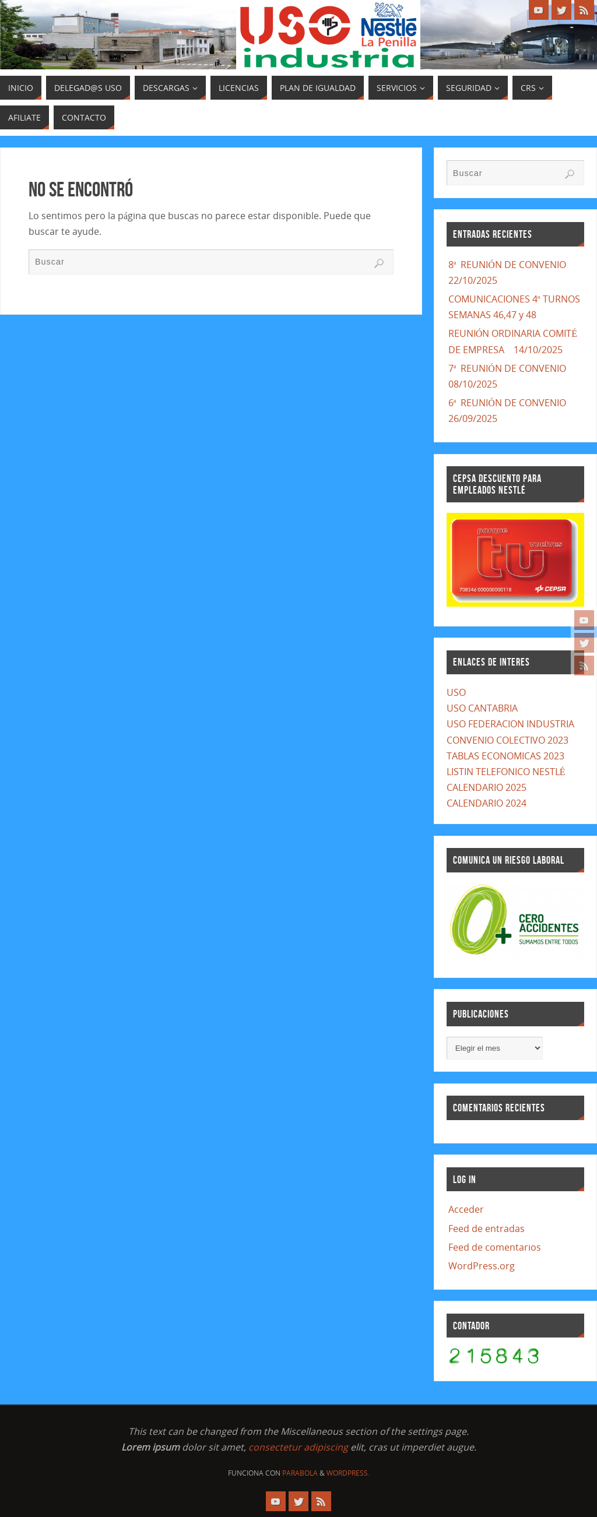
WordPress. (348, 1473)
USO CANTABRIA (482, 708)
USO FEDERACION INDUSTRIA (510, 723)
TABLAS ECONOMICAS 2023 (505, 755)
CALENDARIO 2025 (486, 787)
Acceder (466, 1209)
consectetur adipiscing (298, 1447)
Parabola (300, 1473)
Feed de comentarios (494, 1247)
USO (456, 692)
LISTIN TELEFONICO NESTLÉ (506, 771)
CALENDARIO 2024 (486, 803)
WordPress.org (481, 1265)
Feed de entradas (486, 1228)
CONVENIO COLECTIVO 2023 (507, 740)
